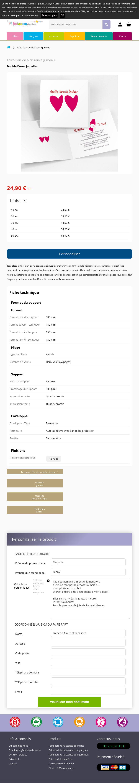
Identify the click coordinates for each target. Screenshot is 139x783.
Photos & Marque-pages (61, 768)
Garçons (33, 36)
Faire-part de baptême (60, 759)
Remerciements (99, 36)
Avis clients (14, 759)
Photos (122, 36)
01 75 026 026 (114, 746)
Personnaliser (69, 254)
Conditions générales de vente (25, 750)
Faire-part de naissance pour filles (66, 745)
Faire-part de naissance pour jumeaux (69, 754)
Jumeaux (53, 36)
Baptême (74, 36)
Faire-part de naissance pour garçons (68, 750)
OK (62, 15)
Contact (13, 763)
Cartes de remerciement (61, 763)
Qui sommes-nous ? (19, 745)
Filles (15, 36)
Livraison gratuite (18, 754)
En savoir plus (49, 15)
